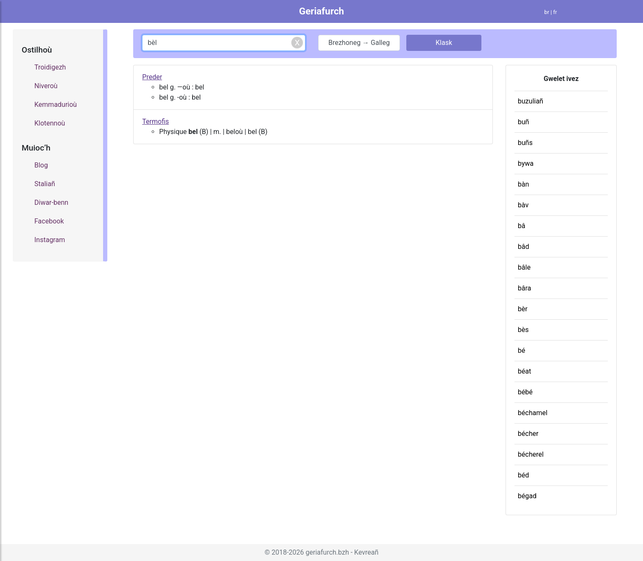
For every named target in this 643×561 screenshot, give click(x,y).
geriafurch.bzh (327, 552)
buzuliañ (530, 101)
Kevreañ (366, 552)
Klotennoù (49, 123)
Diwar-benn (51, 202)
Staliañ (44, 184)
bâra (524, 288)
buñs (525, 143)
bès (523, 330)
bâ (522, 226)
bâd (523, 247)
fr (555, 12)
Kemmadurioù (55, 104)
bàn (523, 184)
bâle (524, 267)
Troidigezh (50, 67)
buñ (523, 122)
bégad (527, 496)
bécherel (531, 454)
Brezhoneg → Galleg (359, 43)
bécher (528, 434)
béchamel (533, 413)
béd (523, 475)
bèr (523, 309)
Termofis (155, 121)
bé (521, 350)
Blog (41, 165)
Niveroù (46, 86)
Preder (152, 77)
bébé (525, 392)
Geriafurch (321, 11)
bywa (526, 163)
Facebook (49, 221)
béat (524, 371)
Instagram (49, 240)
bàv (523, 205)
